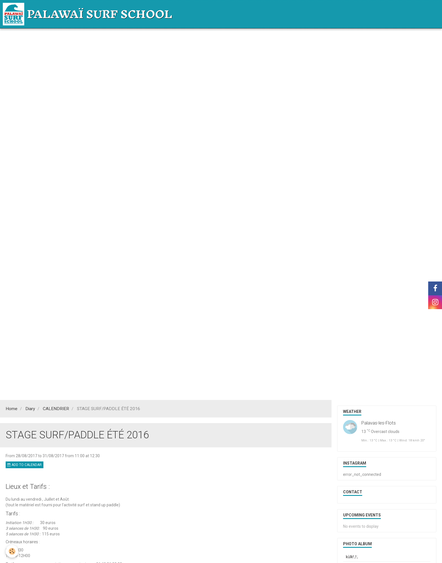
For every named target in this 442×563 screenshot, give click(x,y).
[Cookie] (12, 551)
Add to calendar (24, 465)
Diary (30, 408)
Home (11, 408)
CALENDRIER (56, 408)
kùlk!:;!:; (352, 557)
